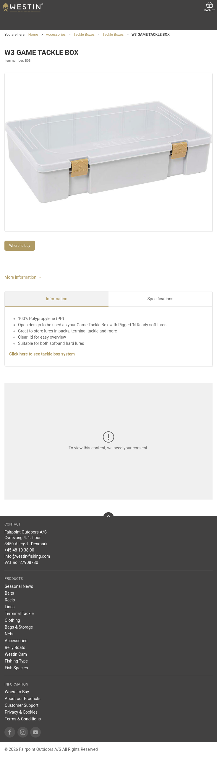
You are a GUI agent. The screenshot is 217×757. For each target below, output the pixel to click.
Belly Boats (15, 647)
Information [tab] (56, 298)
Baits (9, 593)
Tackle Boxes (84, 34)
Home (33, 34)
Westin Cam (16, 654)
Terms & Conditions (23, 719)
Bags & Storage (19, 627)
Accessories (56, 34)
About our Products (23, 698)
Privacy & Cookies (21, 712)
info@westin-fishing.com (27, 556)
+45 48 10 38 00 (19, 550)
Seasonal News (19, 586)
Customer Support (21, 705)
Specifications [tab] (161, 298)
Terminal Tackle (19, 613)
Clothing (12, 620)
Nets (9, 634)
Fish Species (16, 667)
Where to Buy (17, 691)
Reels (10, 600)
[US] (23, 7)
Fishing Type (16, 661)
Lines (9, 606)
